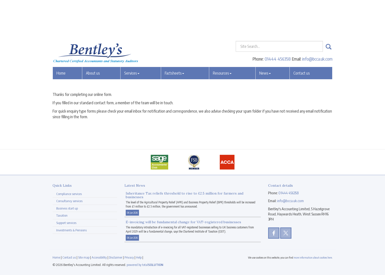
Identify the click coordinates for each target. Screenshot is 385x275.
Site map (83, 257)
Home (61, 37)
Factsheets (174, 37)
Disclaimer (115, 257)
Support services (66, 223)
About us (93, 37)
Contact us (301, 37)
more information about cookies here (313, 257)
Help (139, 257)
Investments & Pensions (71, 230)
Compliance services (69, 194)
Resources (222, 37)
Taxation (62, 215)
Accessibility (99, 257)
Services (131, 37)
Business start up (67, 208)
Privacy (129, 257)
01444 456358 (278, 23)
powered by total (145, 265)
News (265, 37)
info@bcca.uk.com (317, 23)
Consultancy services (69, 201)
